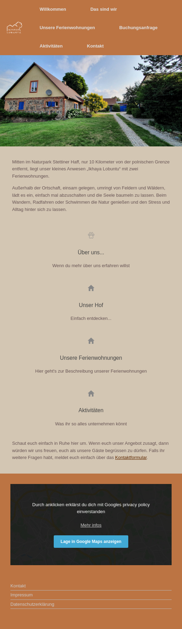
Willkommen (53, 9)
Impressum (21, 594)
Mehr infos (91, 525)
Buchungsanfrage (138, 27)
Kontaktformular (131, 457)
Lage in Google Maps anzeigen (91, 541)
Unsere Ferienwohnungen (67, 27)
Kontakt (95, 46)
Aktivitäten (51, 46)
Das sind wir (103, 9)
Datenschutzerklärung (32, 604)
